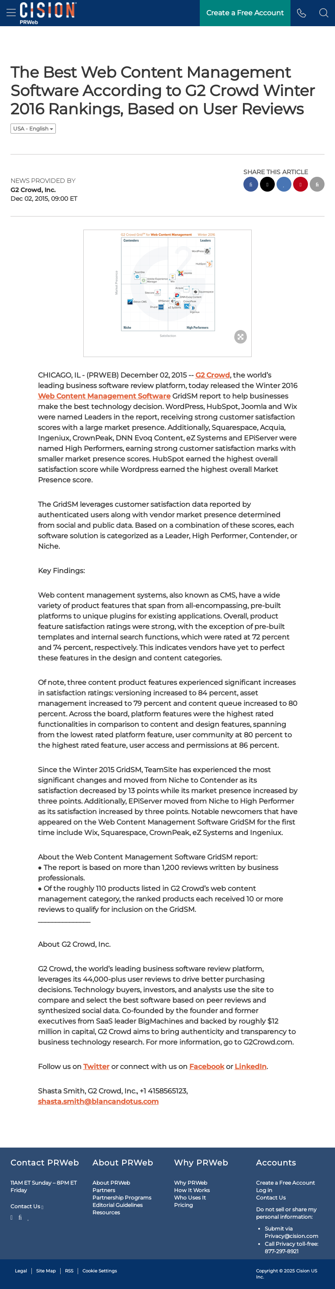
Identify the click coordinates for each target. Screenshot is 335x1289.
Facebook (206, 1066)
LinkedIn (251, 1066)
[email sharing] (317, 185)
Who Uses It (190, 1197)
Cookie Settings (99, 1271)
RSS (69, 1271)
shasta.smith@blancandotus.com (98, 1101)
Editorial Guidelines (117, 1205)
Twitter (96, 1066)
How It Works (192, 1190)
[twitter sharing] (267, 185)
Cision (303, 1271)
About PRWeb (111, 1182)
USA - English (33, 128)
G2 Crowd (212, 375)
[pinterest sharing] (300, 185)
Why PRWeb (190, 1182)
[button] (324, 13)
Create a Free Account (285, 1182)
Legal (21, 1271)
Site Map (46, 1271)
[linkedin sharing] (284, 185)
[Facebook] (20, 1216)
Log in (264, 1190)
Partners (103, 1190)
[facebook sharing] (250, 185)
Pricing (183, 1205)
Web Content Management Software (104, 396)
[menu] (11, 13)
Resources (106, 1212)
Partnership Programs (121, 1197)
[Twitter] (12, 1216)
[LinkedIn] (28, 1216)
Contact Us (26, 1206)
